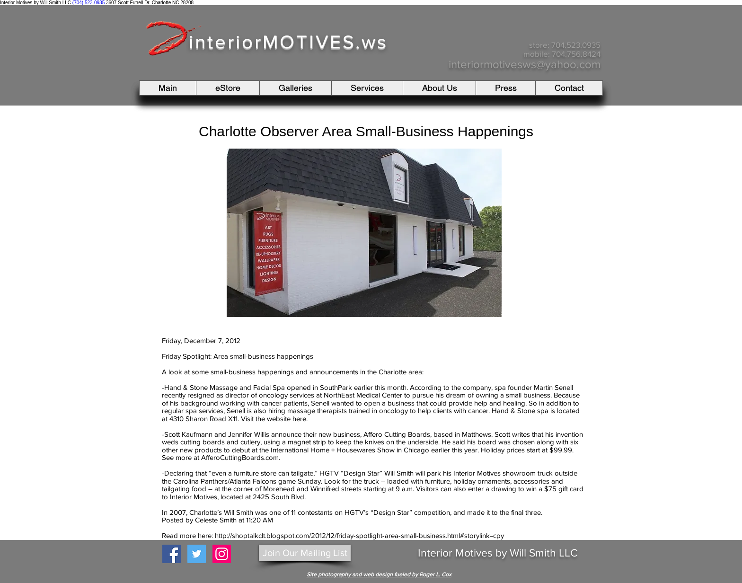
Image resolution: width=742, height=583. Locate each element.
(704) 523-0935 (88, 2)
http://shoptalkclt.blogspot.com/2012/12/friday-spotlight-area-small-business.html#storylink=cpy (359, 535)
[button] (295, 88)
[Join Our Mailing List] (305, 553)
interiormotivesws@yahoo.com (525, 64)
